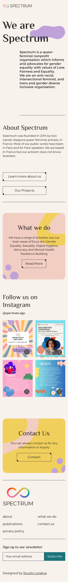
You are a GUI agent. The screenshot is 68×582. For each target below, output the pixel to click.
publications (12, 524)
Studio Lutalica (35, 573)
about (7, 517)
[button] (61, 6)
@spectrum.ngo (14, 313)
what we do (47, 517)
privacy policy (13, 531)
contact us (46, 524)
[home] (17, 6)
